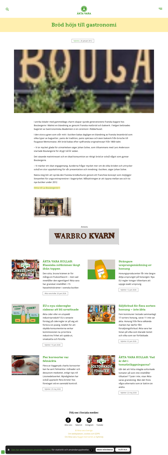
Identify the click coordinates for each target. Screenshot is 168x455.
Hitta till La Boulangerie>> (47, 187)
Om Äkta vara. (71, 437)
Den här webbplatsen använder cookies (31, 449)
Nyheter (77, 41)
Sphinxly (99, 437)
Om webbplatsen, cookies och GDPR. (84, 433)
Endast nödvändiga (105, 450)
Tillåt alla (122, 450)
